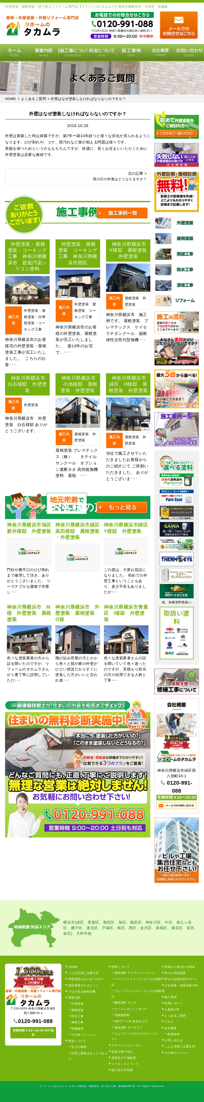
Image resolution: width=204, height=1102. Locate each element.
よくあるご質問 (175, 1015)
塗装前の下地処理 (123, 1057)
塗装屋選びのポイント (83, 985)
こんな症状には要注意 (83, 972)
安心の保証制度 (175, 972)
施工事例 (131, 52)
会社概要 (160, 52)
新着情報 (173, 1034)
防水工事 (77, 1016)
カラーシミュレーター (126, 1045)
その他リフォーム (83, 1034)
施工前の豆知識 (122, 1070)
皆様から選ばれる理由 (179, 966)
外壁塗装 (77, 1003)
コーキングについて (125, 1063)
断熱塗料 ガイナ (125, 1002)
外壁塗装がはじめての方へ (86, 979)
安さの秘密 (79, 1046)
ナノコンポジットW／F (130, 1009)
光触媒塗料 (122, 1015)
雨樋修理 (77, 1028)
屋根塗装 (77, 1010)
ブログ (169, 1021)
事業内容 (43, 52)
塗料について (120, 966)
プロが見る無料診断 (82, 991)
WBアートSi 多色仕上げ (131, 1021)
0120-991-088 (35, 1021)
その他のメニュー (176, 1052)
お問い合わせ (173, 1040)
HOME (14, 52)
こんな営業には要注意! (180, 1046)
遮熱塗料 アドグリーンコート (134, 972)
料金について (102, 52)
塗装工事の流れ (72, 52)
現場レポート (173, 1003)
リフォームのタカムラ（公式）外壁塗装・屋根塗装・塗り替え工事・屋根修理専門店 (88, 1086)
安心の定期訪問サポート (181, 979)
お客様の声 (172, 1009)
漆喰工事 (77, 1022)
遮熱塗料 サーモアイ (128, 1027)
